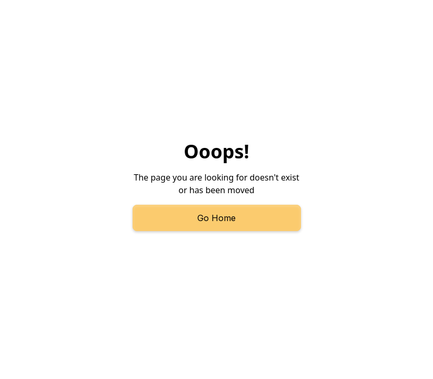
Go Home (216, 218)
